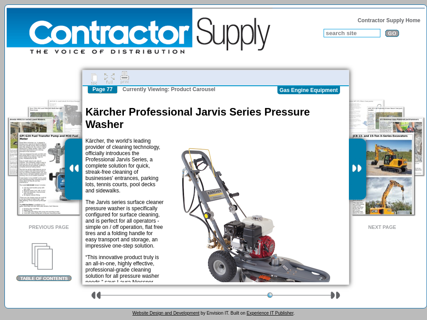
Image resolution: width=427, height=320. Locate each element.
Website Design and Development (165, 313)
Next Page (382, 227)
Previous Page (49, 227)
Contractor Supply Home (389, 20)
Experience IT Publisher (269, 313)
